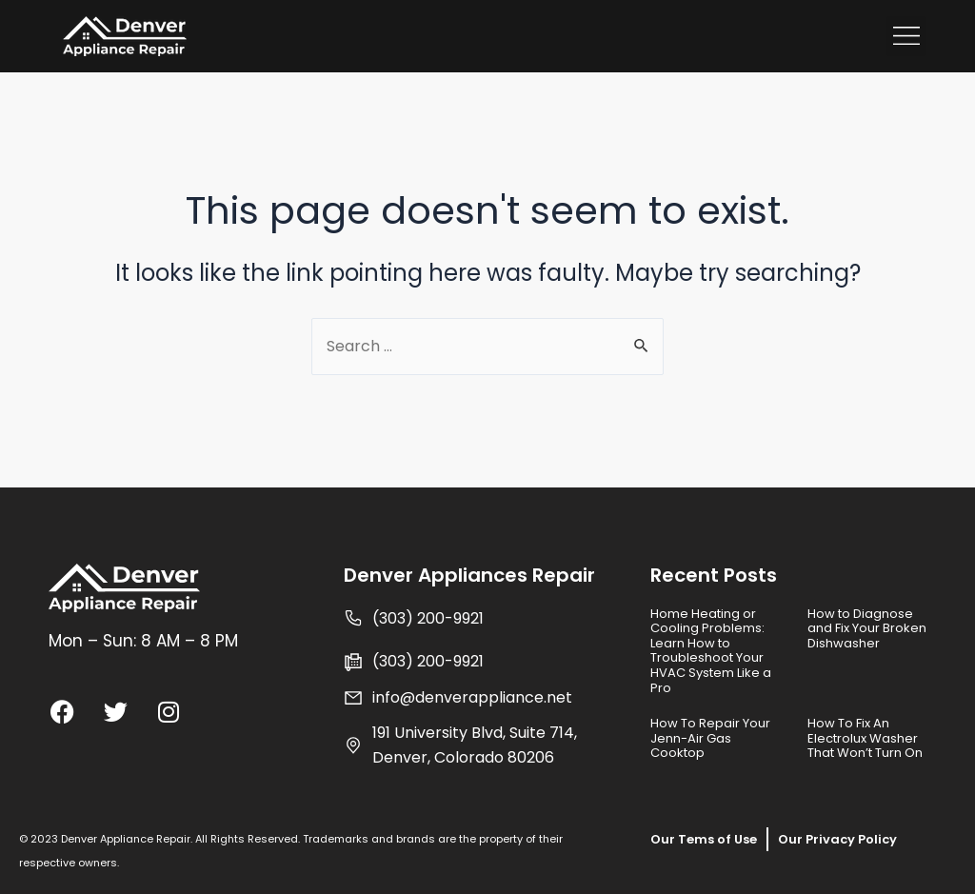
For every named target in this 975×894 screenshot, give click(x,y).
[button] (906, 36)
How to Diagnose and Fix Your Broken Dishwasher (866, 628)
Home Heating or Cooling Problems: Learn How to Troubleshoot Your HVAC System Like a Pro (710, 651)
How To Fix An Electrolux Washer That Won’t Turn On (865, 738)
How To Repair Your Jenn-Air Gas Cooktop (710, 738)
